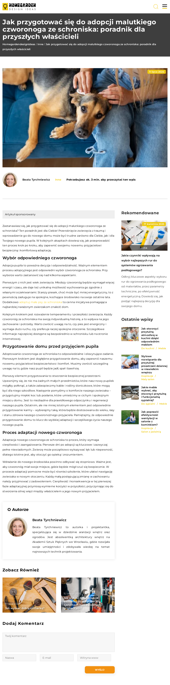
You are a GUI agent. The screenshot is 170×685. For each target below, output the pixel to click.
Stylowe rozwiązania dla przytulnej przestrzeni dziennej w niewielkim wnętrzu (154, 364)
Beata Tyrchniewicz (36, 179)
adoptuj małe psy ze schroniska (40, 302)
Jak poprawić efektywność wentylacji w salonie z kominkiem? (150, 418)
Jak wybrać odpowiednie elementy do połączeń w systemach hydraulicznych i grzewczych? (83, 603)
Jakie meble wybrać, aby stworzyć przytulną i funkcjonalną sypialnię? (153, 394)
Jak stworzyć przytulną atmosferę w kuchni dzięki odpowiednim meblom (150, 336)
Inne (58, 179)
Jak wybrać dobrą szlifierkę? (24, 608)
